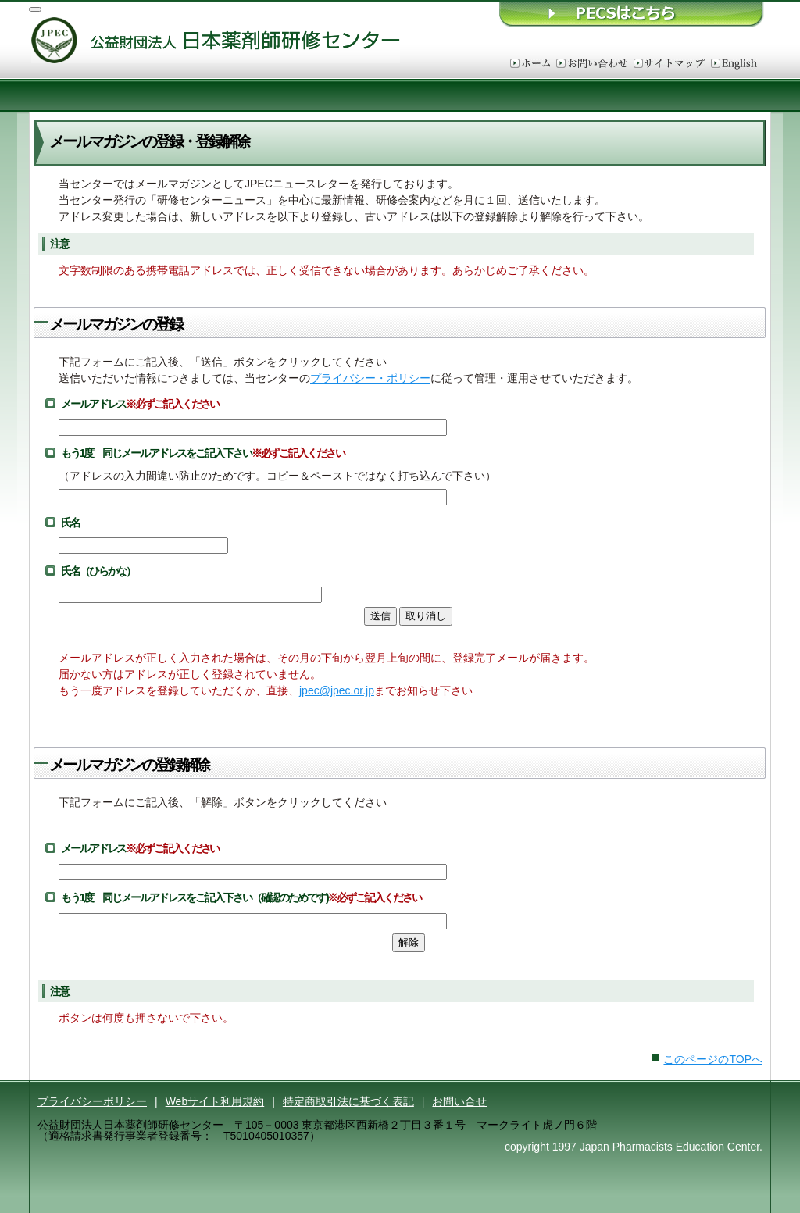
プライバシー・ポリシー (370, 378)
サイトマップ (669, 64)
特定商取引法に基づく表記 (348, 1101)
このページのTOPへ (712, 1059)
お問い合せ (459, 1101)
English (734, 64)
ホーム (530, 64)
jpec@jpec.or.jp (336, 690)
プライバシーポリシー (92, 1101)
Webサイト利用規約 (215, 1101)
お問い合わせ (591, 64)
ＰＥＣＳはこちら (632, 13)
